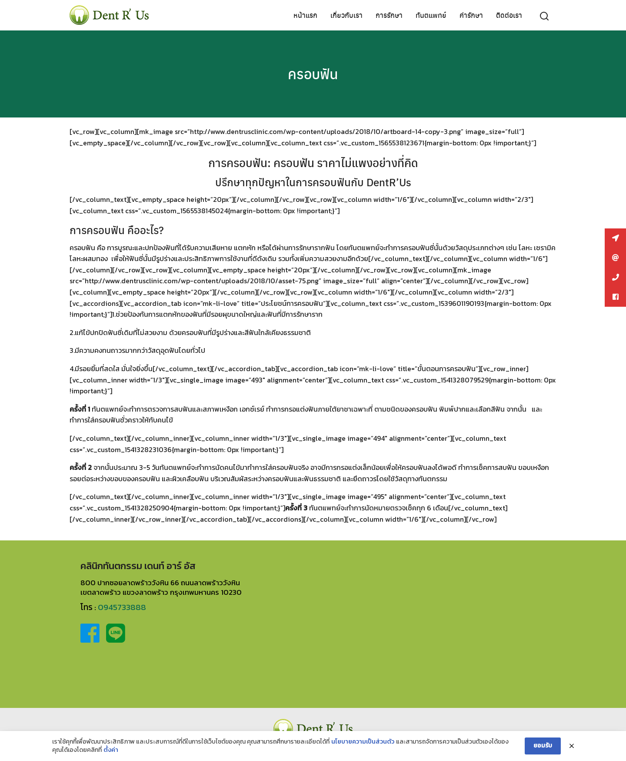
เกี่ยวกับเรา (346, 15)
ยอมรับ (542, 745)
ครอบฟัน (313, 74)
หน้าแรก (305, 15)
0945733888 (122, 607)
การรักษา (389, 15)
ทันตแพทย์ (431, 15)
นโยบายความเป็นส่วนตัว (362, 742)
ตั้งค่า (110, 750)
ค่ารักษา (471, 15)
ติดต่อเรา (509, 15)
